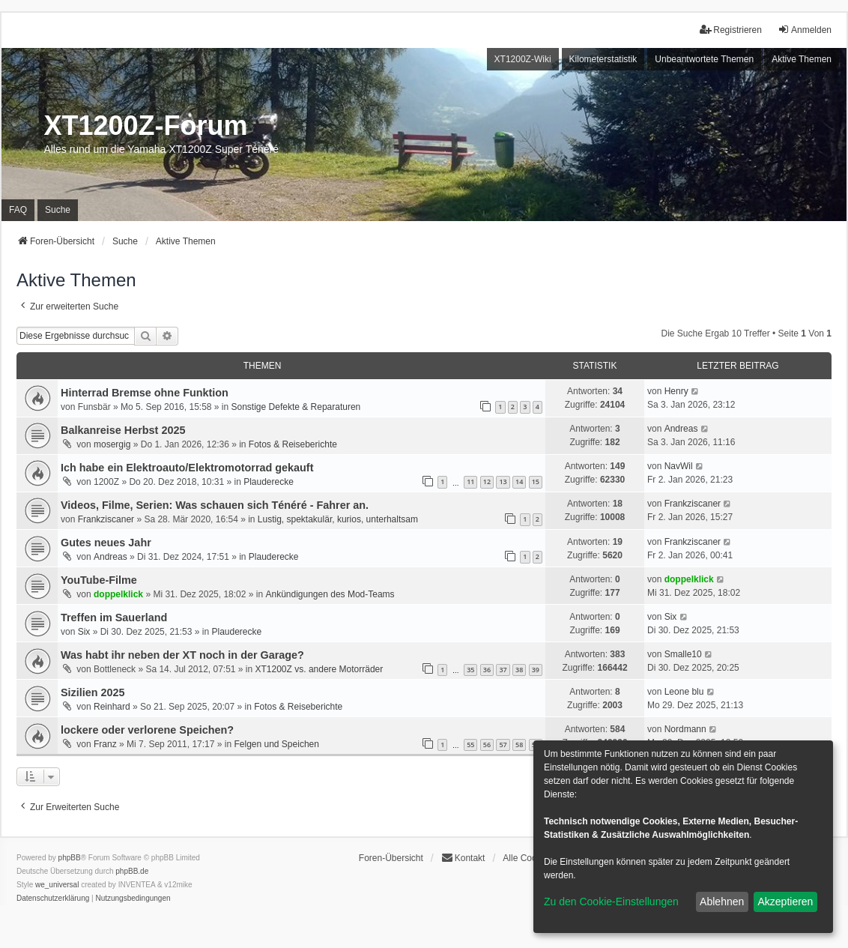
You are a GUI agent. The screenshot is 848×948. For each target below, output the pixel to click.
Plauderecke (268, 482)
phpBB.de (131, 871)
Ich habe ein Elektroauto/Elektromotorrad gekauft (187, 468)
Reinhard (112, 706)
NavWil (678, 466)
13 (502, 481)
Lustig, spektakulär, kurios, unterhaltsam (338, 519)
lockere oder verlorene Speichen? (147, 730)
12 (487, 481)
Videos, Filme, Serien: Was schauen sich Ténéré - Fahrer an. (215, 505)
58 (519, 744)
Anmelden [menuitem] (805, 29)
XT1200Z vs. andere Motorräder (319, 669)
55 (470, 744)
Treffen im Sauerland (114, 618)
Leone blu (684, 691)
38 (519, 669)
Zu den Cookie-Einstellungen (611, 902)
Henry (676, 391)
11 (470, 481)
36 (487, 669)
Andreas (681, 428)
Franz (105, 744)
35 (470, 669)
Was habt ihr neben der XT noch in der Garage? (182, 655)
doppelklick (118, 594)
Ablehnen (722, 902)
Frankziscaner (106, 519)
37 (502, 669)
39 (535, 669)
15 (535, 481)
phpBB (69, 858)
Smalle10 (683, 654)
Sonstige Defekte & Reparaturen (296, 407)
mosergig (112, 444)
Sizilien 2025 (93, 692)
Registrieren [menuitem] (731, 29)
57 (502, 744)
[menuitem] (52, 898)
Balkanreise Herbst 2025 (123, 430)
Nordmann (685, 729)
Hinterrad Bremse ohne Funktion (144, 393)
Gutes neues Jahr (106, 543)
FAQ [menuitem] (18, 210)
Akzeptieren (785, 902)
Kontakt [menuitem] (463, 857)
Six (84, 632)
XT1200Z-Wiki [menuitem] (522, 59)
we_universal (57, 885)
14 (519, 481)
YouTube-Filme (99, 580)
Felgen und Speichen (276, 744)
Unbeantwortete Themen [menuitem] (704, 59)
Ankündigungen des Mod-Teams (329, 594)
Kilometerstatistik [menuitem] (603, 59)
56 (487, 744)
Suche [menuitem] (57, 210)
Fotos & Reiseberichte (293, 444)
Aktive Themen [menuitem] (802, 59)
